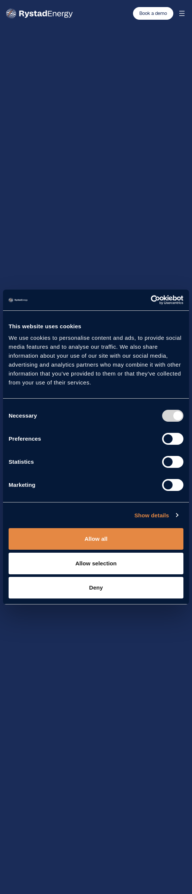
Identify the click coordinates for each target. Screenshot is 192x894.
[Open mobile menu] (182, 13)
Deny (96, 587)
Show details (151, 515)
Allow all (96, 539)
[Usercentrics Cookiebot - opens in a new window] (150, 300)
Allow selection (96, 563)
